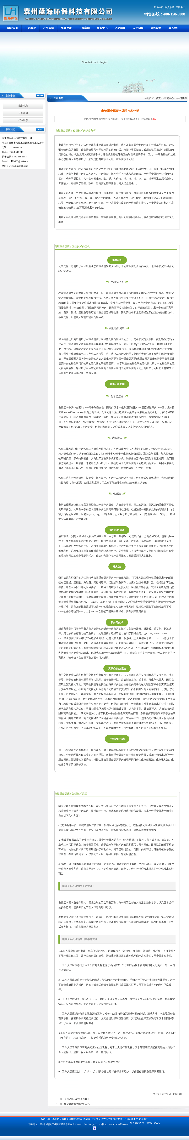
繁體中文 (180, 7)
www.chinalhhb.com (18, 166)
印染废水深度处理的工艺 (77, 1104)
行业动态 (23, 120)
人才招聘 (138, 28)
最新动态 (23, 105)
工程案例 (84, 28)
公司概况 (30, 28)
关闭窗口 (166, 1093)
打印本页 (154, 1093)
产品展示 (48, 28)
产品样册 (120, 28)
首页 (158, 98)
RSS (136, 1119)
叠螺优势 (66, 28)
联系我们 (174, 28)
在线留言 (156, 28)
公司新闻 (23, 113)
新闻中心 (102, 28)
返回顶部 (177, 1093)
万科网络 (129, 1119)
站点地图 (143, 1119)
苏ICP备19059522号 (102, 1119)
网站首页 (12, 28)
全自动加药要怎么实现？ (77, 1099)
